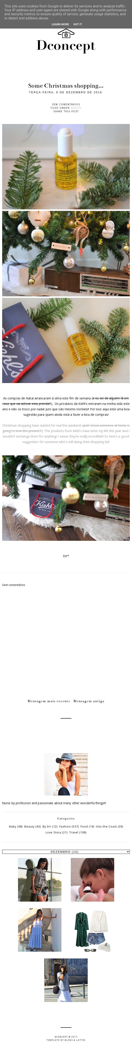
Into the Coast (106, 826)
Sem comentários (66, 104)
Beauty (76, 107)
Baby (12, 826)
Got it (77, 24)
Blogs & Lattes (75, 1040)
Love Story (53, 832)
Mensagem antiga (89, 701)
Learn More (60, 24)
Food (84, 826)
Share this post (66, 111)
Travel (73, 832)
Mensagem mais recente (49, 701)
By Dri (47, 826)
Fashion (65, 826)
